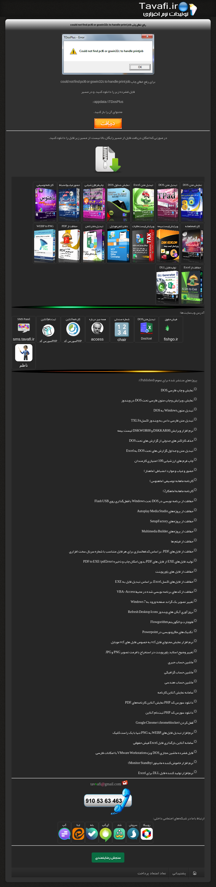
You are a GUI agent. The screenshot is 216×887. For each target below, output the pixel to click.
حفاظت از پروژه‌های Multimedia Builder (169, 531)
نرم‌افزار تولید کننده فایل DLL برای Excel (167, 773)
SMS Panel (24, 329)
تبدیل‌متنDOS (146, 328)
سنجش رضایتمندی (108, 857)
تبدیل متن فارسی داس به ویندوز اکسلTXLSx (164, 420)
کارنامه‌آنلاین (73, 329)
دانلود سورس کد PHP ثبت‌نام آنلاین (171, 712)
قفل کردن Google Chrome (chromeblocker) (166, 722)
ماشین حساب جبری (182, 662)
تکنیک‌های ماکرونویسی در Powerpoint (169, 632)
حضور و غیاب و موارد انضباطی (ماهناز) (170, 470)
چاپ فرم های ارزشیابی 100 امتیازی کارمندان (165, 460)
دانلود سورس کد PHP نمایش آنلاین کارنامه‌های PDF (161, 702)
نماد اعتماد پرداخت (152, 873)
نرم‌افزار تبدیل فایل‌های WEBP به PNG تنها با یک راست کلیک (155, 732)
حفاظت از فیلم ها (184, 541)
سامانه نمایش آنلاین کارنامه (177, 692)
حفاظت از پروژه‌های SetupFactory (173, 521)
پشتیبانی (179, 873)
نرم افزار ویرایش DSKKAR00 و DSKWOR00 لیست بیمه (157, 430)
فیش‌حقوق (171, 329)
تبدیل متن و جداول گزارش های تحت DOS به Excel (161, 450)
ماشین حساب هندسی (181, 682)
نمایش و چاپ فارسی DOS (179, 390)
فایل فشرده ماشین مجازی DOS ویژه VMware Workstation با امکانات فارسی (146, 752)
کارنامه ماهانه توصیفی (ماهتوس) (173, 480)
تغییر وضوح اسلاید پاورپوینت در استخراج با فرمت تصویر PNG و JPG (151, 652)
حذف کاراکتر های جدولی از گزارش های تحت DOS (163, 440)
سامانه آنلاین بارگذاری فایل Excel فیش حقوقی (165, 742)
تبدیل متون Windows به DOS (175, 410)
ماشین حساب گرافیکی (180, 672)
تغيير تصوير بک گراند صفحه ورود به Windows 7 (164, 601)
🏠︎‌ (194, 873)
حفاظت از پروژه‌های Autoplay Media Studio (167, 511)
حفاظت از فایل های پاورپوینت (176, 571)
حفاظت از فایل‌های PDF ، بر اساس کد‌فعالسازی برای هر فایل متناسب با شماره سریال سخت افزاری (133, 551)
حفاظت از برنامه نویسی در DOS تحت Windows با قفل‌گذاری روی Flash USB (146, 501)
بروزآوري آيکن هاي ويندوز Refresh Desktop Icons (162, 611)
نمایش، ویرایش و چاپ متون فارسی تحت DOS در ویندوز (159, 400)
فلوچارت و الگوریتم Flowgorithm (173, 621)
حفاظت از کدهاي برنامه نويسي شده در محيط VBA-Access (157, 591)
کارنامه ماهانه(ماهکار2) (180, 491)
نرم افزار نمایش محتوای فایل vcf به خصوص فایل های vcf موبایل (154, 642)
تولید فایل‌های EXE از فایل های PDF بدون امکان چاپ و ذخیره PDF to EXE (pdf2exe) (140, 561)
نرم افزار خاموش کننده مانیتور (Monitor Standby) (162, 762)
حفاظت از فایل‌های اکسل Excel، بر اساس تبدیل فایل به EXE (156, 581)
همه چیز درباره (97, 329)
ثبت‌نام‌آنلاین (48, 329)
